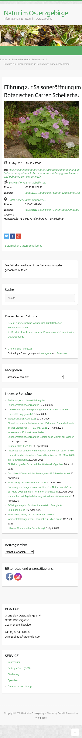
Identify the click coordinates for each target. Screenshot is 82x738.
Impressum (14, 662)
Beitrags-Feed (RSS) (19, 668)
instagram (46, 353)
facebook (62, 353)
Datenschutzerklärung (20, 686)
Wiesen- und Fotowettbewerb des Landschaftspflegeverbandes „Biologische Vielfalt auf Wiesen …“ (41, 437)
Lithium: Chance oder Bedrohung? (26, 528)
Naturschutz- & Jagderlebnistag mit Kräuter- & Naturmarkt (39, 496)
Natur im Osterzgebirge (36, 13)
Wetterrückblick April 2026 (22, 418)
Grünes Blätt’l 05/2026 (20, 348)
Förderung (13, 674)
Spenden (13, 680)
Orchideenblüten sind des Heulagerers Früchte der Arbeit (39, 473)
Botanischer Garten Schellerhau (27, 182)
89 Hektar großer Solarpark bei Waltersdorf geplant (35, 464)
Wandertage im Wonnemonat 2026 (27, 482)
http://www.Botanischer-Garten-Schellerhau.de (53, 192)
